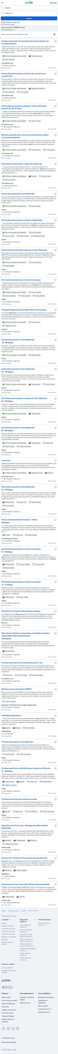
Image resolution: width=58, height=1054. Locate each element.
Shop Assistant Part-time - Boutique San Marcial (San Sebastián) (25, 826)
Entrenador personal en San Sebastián (18, 194)
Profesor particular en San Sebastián (17, 742)
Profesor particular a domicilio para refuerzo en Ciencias (26, 768)
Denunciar (52, 67)
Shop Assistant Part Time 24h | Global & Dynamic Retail (26, 884)
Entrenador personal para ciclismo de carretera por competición (24, 75)
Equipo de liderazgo (8, 1004)
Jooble (14, 1050)
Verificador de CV (44, 1012)
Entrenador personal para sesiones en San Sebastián (24, 250)
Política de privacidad (9, 1042)
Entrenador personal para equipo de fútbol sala (22, 164)
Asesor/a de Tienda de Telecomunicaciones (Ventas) (24, 858)
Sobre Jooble (6, 997)
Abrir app (53, 3)
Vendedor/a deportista (11, 715)
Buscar (29, 18)
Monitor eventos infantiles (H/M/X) (16, 689)
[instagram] (8, 1029)
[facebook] (3, 1029)
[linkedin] (18, 1029)
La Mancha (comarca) (8, 928)
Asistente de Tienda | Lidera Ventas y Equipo (21, 611)
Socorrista (6, 460)
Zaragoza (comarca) (8, 926)
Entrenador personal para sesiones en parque (21, 280)
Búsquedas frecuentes (10, 916)
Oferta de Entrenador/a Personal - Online (19, 520)
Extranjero (5, 939)
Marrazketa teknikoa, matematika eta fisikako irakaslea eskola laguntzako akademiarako (26, 634)
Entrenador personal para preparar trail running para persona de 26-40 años (24, 107)
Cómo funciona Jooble (9, 1000)
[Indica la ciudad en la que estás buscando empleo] (29, 13)
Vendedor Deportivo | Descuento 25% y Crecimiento (24, 310)
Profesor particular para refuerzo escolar (19, 799)
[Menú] (3, 3)
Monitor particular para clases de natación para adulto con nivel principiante (25, 136)
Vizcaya (4, 923)
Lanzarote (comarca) (8, 934)
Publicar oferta (25, 1003)
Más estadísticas (9, 30)
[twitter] (13, 1029)
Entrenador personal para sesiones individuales (22, 220)
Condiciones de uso (8, 1038)
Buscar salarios (43, 1006)
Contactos (5, 1007)
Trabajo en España (8, 1016)
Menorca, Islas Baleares (9, 937)
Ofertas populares (7, 968)
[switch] (54, 34)
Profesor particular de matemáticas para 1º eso (22, 663)
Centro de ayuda (7, 1013)
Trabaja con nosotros (9, 1010)
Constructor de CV (44, 1009)
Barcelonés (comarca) (8, 931)
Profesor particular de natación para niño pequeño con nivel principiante (25, 42)
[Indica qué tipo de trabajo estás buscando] (29, 7)
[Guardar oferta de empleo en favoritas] (55, 41)
